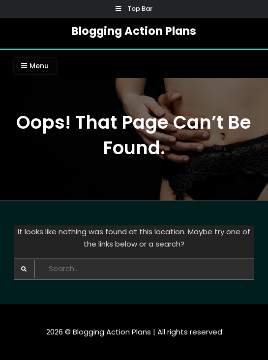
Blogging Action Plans (133, 31)
